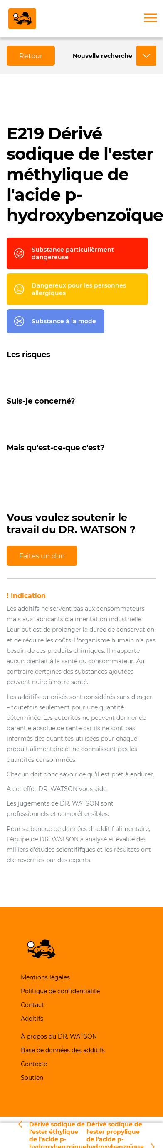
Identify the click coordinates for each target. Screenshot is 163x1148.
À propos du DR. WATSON (59, 1036)
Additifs (32, 1018)
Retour (30, 56)
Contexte (34, 1064)
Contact (32, 1005)
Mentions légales (45, 977)
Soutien (32, 1077)
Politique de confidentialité (60, 991)
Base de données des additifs (63, 1050)
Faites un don (42, 556)
